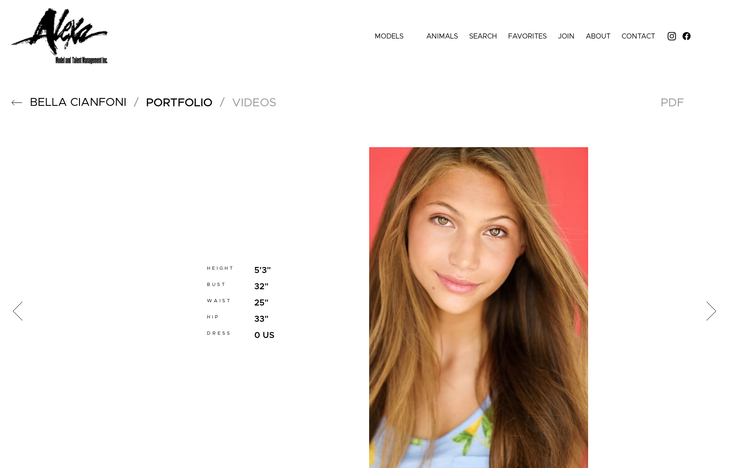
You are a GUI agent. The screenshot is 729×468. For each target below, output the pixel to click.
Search (483, 36)
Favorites (527, 36)
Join (566, 36)
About (598, 36)
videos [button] (254, 103)
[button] (16, 102)
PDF (672, 103)
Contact (638, 36)
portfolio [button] (179, 103)
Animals (442, 36)
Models (395, 36)
